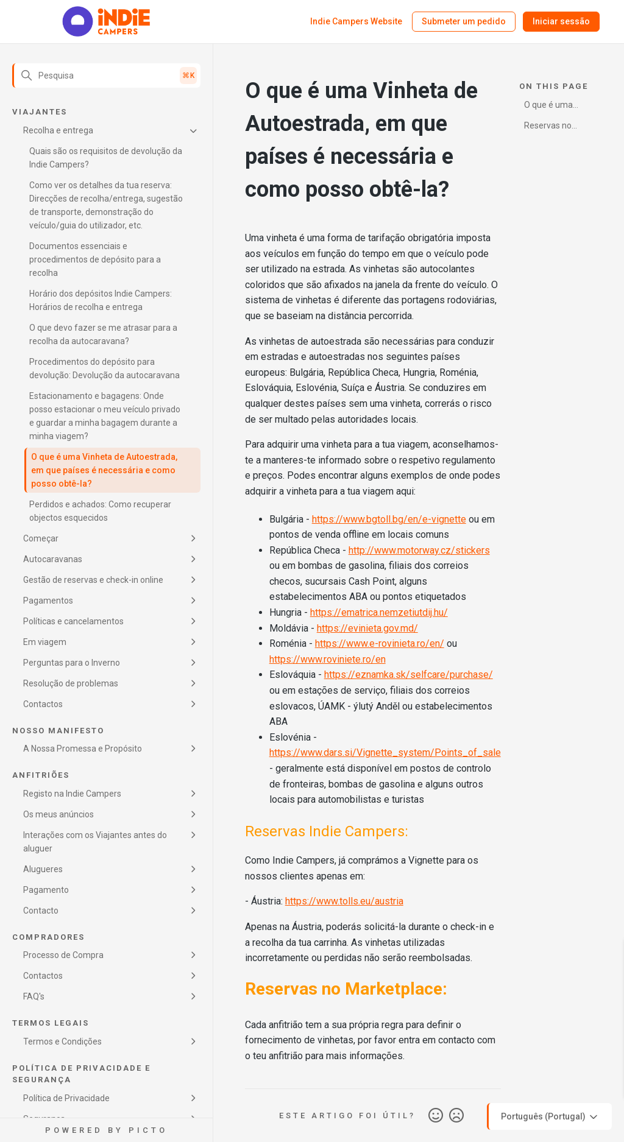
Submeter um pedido (464, 21)
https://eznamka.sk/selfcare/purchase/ (408, 674)
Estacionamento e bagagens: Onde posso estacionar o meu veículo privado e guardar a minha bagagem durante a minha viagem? (104, 416)
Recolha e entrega (58, 130)
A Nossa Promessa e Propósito (82, 748)
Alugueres (43, 869)
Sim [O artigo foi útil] (435, 1115)
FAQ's (33, 996)
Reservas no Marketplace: (549, 128)
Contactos (43, 704)
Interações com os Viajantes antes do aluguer (95, 841)
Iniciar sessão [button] (561, 21)
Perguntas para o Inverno (71, 663)
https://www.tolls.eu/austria (344, 901)
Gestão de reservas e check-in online (93, 580)
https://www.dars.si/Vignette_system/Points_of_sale (385, 752)
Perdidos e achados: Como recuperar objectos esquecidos (100, 511)
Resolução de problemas (70, 683)
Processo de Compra (63, 955)
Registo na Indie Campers (72, 793)
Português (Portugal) (550, 1117)
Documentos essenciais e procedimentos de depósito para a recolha (95, 259)
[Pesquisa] (106, 75)
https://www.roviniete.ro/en (327, 659)
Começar (40, 538)
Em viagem (44, 642)
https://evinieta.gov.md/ (367, 628)
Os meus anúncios (58, 814)
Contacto (40, 910)
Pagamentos (48, 600)
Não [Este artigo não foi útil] (456, 1115)
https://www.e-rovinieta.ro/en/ (379, 643)
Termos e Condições (62, 1041)
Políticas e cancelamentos (73, 621)
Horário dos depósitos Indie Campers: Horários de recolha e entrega (100, 300)
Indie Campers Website (356, 21)
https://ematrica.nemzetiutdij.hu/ (379, 612)
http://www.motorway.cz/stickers (419, 550)
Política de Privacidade (66, 1098)
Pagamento (46, 890)
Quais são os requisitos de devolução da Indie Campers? (105, 157)
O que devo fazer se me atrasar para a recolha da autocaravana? (103, 334)
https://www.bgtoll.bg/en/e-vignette (389, 519)
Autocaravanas (52, 559)
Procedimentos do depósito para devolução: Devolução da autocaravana (104, 368)
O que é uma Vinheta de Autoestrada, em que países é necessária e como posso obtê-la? (104, 470)
